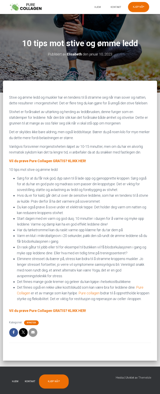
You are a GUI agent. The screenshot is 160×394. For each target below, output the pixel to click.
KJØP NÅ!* (138, 7)
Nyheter (31, 323)
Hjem (98, 7)
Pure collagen (89, 293)
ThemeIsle (144, 377)
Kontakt (116, 7)
